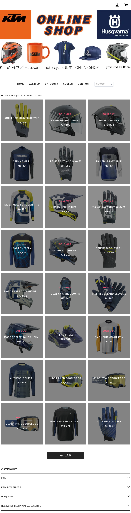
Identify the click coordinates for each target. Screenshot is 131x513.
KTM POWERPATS (11, 487)
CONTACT (84, 84)
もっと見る (65, 455)
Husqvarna (17, 95)
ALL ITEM (34, 84)
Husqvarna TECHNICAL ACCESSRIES (21, 506)
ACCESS (68, 84)
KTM (3, 478)
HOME (20, 84)
